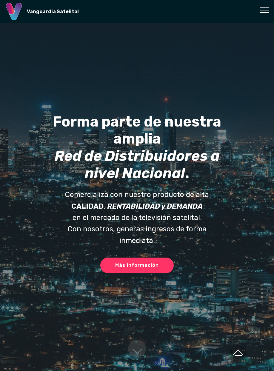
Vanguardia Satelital (53, 11)
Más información (137, 265)
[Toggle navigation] (264, 10)
